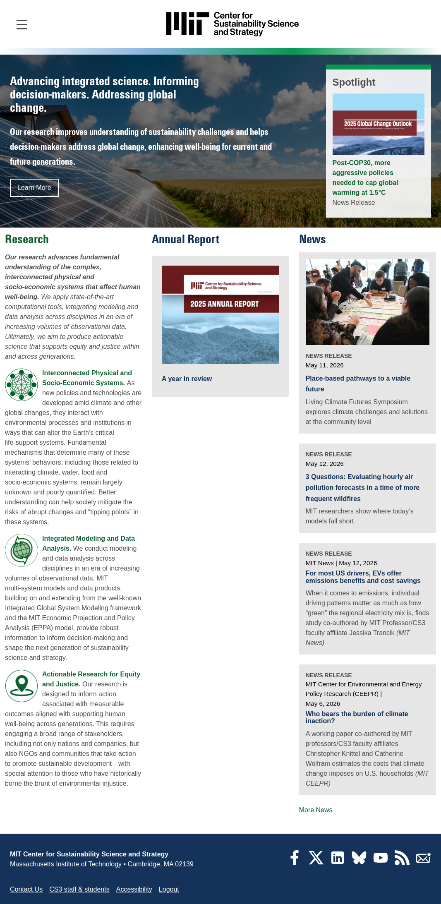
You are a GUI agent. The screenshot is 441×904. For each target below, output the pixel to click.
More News (316, 809)
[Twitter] (316, 862)
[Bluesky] (359, 862)
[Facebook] (294, 862)
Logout (169, 889)
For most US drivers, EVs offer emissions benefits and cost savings (363, 577)
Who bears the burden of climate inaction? (357, 717)
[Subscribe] (423, 862)
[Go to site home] (232, 24)
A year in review (187, 379)
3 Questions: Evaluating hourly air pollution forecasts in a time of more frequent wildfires (363, 487)
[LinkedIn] (337, 862)
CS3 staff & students (79, 889)
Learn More (34, 187)
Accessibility (134, 889)
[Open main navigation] (22, 24)
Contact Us (26, 889)
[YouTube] (380, 862)
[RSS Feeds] (402, 862)
